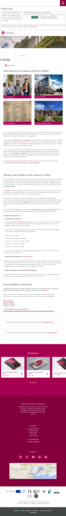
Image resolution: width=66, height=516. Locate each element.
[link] (16, 491)
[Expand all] (33, 65)
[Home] (0, 53)
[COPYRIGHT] (36, 511)
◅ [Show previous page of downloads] (30, 382)
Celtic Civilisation (24, 202)
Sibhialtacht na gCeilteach (20, 153)
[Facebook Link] (27, 457)
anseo (45, 290)
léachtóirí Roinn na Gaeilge (21, 140)
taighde (5, 143)
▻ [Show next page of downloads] (36, 382)
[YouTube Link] (33, 457)
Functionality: (28, 14)
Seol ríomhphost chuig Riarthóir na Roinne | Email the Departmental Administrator (28, 311)
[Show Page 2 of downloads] (34, 382)
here (20, 252)
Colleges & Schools (8, 53)
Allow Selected (52, 17)
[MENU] (63, 3)
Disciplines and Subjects (12, 55)
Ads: (60, 14)
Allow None (43, 17)
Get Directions (34, 439)
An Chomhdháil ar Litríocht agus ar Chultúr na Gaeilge (24, 162)
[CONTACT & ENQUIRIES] (46, 511)
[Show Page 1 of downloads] (32, 382)
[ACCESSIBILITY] (33, 513)
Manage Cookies (48, 322)
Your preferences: (40, 14)
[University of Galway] (8, 33)
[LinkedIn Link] (39, 457)
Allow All (35, 17)
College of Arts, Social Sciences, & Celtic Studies (28, 53)
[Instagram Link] (20, 457)
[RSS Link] (46, 457)
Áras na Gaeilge (8, 302)
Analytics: (52, 14)
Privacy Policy (33, 27)
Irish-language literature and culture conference (43, 209)
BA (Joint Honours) (19, 222)
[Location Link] (33, 477)
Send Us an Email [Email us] (34, 441)
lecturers (8, 190)
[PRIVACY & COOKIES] (26, 511)
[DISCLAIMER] (17, 511)
